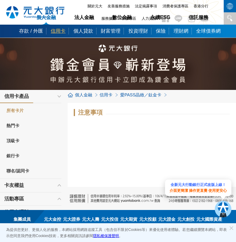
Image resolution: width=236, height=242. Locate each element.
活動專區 (14, 198)
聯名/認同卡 (17, 170)
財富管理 (110, 31)
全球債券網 (208, 31)
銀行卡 (12, 155)
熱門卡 (12, 125)
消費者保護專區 (175, 6)
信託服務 (198, 17)
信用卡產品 (16, 98)
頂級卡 (12, 140)
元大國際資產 (209, 219)
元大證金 (166, 219)
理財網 (181, 31)
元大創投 (186, 219)
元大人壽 (90, 219)
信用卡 (58, 31)
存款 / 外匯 (31, 31)
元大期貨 (128, 219)
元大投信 (109, 219)
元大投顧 (147, 219)
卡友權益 (14, 185)
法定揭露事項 (146, 6)
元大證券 (71, 219)
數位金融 (122, 17)
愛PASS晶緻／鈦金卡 (140, 94)
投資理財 (138, 31)
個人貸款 (83, 31)
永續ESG (160, 17)
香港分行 (201, 6)
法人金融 (84, 17)
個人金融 (46, 17)
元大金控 (52, 219)
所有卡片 (15, 110)
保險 (161, 31)
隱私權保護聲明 (106, 236)
